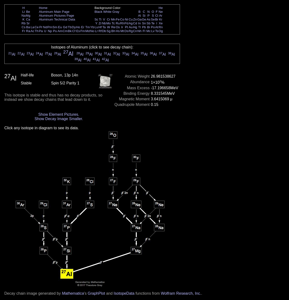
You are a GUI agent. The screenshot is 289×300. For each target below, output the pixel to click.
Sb (149, 23)
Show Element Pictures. (58, 114)
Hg (135, 27)
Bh (113, 31)
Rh (122, 23)
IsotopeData (124, 293)
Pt (126, 27)
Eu (60, 27)
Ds (126, 31)
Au (130, 27)
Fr (23, 31)
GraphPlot (96, 293)
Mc (148, 31)
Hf (100, 27)
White (107, 12)
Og (160, 31)
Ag (130, 23)
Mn (113, 19)
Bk (70, 31)
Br (156, 19)
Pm (50, 27)
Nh (140, 31)
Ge (144, 19)
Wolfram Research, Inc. (181, 293)
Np (50, 31)
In (139, 23)
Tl (139, 27)
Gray (115, 12)
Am (60, 31)
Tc (113, 23)
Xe (161, 23)
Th (37, 31)
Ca (28, 19)
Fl (144, 31)
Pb (144, 27)
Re (113, 27)
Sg (108, 31)
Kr (160, 19)
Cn (135, 31)
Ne (161, 12)
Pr (40, 27)
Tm (87, 27)
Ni (126, 19)
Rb (23, 23)
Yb (92, 27)
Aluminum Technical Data (57, 19)
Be (28, 12)
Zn (135, 19)
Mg (28, 15)
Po (153, 27)
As (149, 19)
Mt (122, 31)
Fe (118, 19)
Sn (144, 23)
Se (153, 19)
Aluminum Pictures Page (56, 15)
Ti (100, 19)
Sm (55, 27)
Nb (104, 23)
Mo (108, 23)
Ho (78, 27)
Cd (135, 23)
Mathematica (73, 293)
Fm (82, 31)
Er (82, 27)
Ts (156, 31)
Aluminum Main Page (54, 12)
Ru (118, 23)
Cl (156, 15)
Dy (74, 27)
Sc (96, 19)
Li (23, 12)
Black (99, 12)
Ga (139, 19)
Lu (96, 27)
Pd (126, 23)
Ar (160, 15)
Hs (118, 31)
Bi (148, 27)
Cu (131, 19)
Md (87, 31)
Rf (100, 31)
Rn (161, 27)
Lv (153, 31)
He (161, 8)
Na (23, 15)
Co (122, 19)
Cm (65, 31)
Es (78, 31)
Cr (108, 19)
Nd (45, 27)
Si (144, 15)
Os (118, 27)
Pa (41, 31)
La (32, 27)
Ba (28, 27)
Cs (23, 27)
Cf (73, 31)
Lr (96, 31)
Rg (131, 31)
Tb (70, 27)
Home (43, 8)
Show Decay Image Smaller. (58, 119)
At (156, 27)
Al (139, 15)
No (92, 31)
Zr (100, 23)
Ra (28, 31)
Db (104, 31)
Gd (65, 27)
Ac (32, 31)
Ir (122, 27)
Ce (36, 27)
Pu (55, 31)
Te (153, 23)
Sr (28, 23)
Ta (104, 27)
